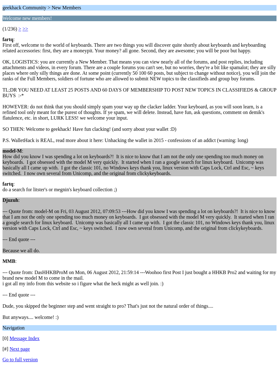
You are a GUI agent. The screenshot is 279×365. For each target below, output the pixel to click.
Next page (20, 349)
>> (25, 28)
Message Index (25, 338)
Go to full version (20, 359)
